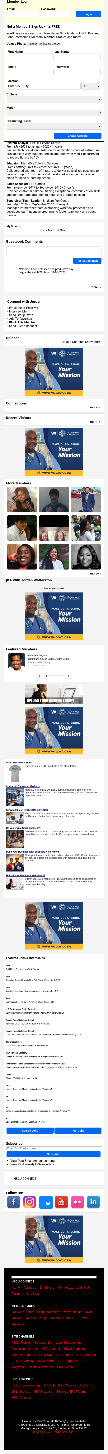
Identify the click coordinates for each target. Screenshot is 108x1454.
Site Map (33, 1293)
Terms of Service (64, 1432)
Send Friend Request (23, 326)
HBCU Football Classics (60, 1385)
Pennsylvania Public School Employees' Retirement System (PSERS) (35, 1064)
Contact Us (65, 1287)
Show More (93, 342)
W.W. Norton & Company (16, 1053)
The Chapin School (14, 1042)
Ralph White (39, 272)
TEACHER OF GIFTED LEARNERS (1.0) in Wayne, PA (28, 1024)
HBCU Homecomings (26, 1385)
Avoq (8, 966)
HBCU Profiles (21, 1342)
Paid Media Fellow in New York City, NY (22, 969)
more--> (95, 407)
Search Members (48, 1312)
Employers (47, 1287)
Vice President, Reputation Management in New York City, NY (32, 991)
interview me (54, 588)
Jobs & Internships (68, 1342)
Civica (8, 1075)
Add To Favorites (20, 319)
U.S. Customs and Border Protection (21, 1009)
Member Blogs (21, 1355)
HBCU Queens (21, 1397)
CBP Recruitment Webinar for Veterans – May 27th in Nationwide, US (35, 1013)
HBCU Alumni (50, 1349)
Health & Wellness (41, 1367)
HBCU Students (74, 1349)
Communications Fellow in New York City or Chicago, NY (30, 1002)
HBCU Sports (64, 1355)
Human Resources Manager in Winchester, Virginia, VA (29, 1089)
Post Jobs (78, 1130)
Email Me (15, 308)
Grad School (65, 1367)
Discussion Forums (25, 1349)
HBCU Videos (24, 1361)
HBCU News (43, 1355)
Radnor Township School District (20, 1020)
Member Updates (63, 1318)
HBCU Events (46, 1361)
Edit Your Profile (22, 1312)
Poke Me (32, 308)
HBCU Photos (86, 1355)
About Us (30, 1287)
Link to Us (83, 1287)
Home (16, 1287)
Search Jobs (30, 1130)
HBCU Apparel (68, 1361)
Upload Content (72, 342)
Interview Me (17, 311)
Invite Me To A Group (54, 230)
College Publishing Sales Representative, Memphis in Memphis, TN (34, 1056)
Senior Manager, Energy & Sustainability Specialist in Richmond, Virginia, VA (38, 1111)
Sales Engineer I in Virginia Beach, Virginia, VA (25, 1122)
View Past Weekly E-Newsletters (32, 1164)
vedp (8, 1086)
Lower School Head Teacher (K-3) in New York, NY (27, 1046)
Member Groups (36, 1318)
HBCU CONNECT (25, 1179)
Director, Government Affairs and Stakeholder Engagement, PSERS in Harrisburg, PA (41, 1067)
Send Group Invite (21, 315)
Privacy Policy (42, 1432)
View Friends (73, 1312)
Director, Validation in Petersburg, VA (21, 1078)
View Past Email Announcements (32, 1161)
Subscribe (53, 1154)
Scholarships (43, 1342)
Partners (17, 1293)
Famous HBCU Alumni (72, 1391)
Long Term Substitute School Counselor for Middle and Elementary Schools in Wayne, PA (43, 1035)
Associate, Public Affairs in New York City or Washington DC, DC (33, 980)
